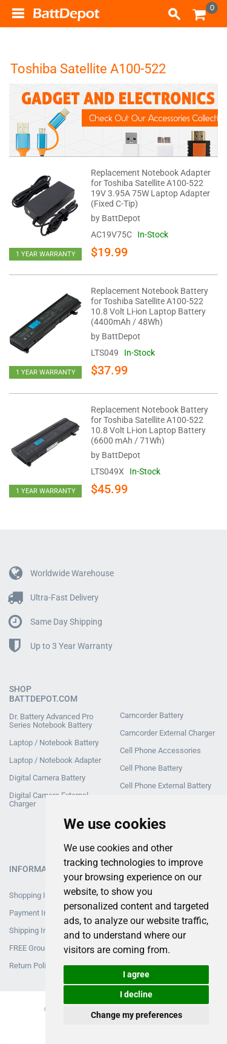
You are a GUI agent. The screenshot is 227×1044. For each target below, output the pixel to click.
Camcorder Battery (151, 715)
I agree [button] (136, 974)
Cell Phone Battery (151, 768)
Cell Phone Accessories (160, 750)
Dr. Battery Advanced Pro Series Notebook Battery (51, 721)
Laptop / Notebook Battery (54, 743)
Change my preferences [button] (136, 1015)
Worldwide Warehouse (61, 573)
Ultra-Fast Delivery (54, 597)
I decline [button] (136, 994)
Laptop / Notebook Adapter (55, 760)
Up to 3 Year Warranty (61, 646)
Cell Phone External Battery (165, 786)
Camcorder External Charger (167, 733)
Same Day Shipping (55, 622)
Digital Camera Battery (47, 778)
